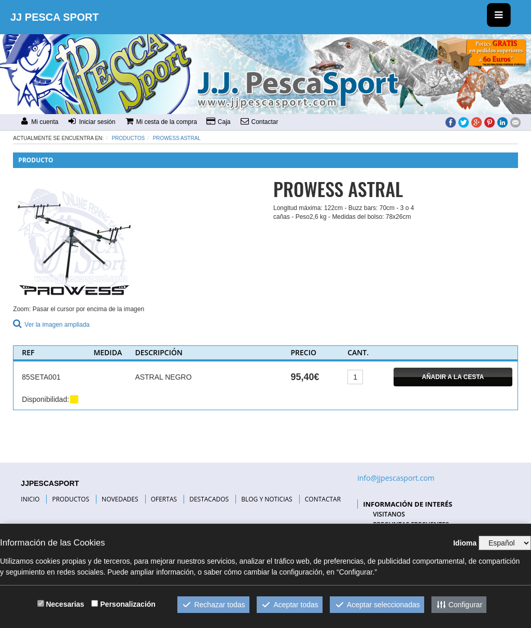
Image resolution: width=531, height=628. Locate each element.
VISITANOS (389, 514)
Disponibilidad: (45, 399)
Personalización (128, 604)
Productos (128, 138)
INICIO (30, 499)
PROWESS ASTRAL (177, 138)
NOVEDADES (120, 499)
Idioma (465, 543)
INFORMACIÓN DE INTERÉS (407, 504)
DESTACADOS (209, 499)
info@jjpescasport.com (396, 478)
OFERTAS (164, 499)
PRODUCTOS (70, 499)
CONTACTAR (323, 499)
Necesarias (65, 604)
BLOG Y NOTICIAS (266, 499)
